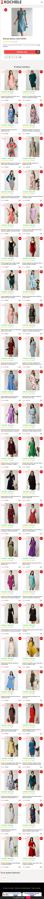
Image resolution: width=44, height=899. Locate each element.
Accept (28, 897)
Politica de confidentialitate (22, 888)
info (20, 100)
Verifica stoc (28, 52)
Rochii (4, 878)
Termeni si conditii (8, 888)
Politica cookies (36, 888)
